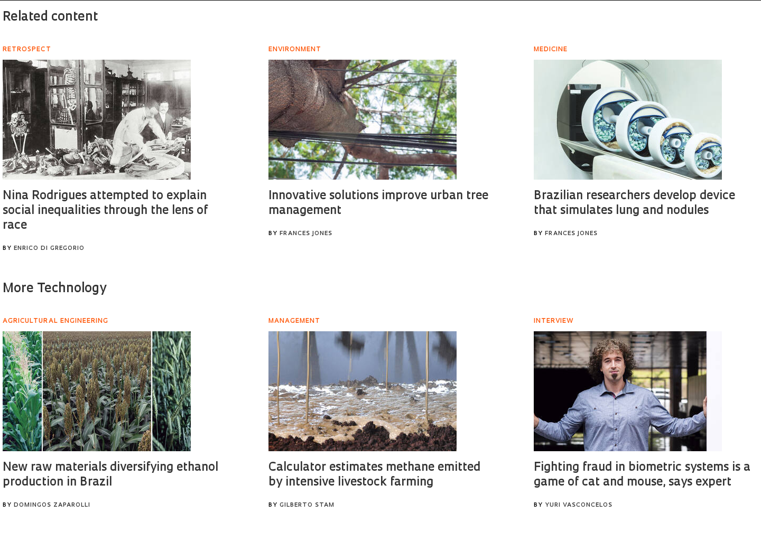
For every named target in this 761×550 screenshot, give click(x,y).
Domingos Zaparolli (52, 505)
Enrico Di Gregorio (49, 248)
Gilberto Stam (307, 505)
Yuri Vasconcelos (578, 505)
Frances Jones (306, 234)
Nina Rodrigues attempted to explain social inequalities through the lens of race (105, 211)
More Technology (54, 289)
